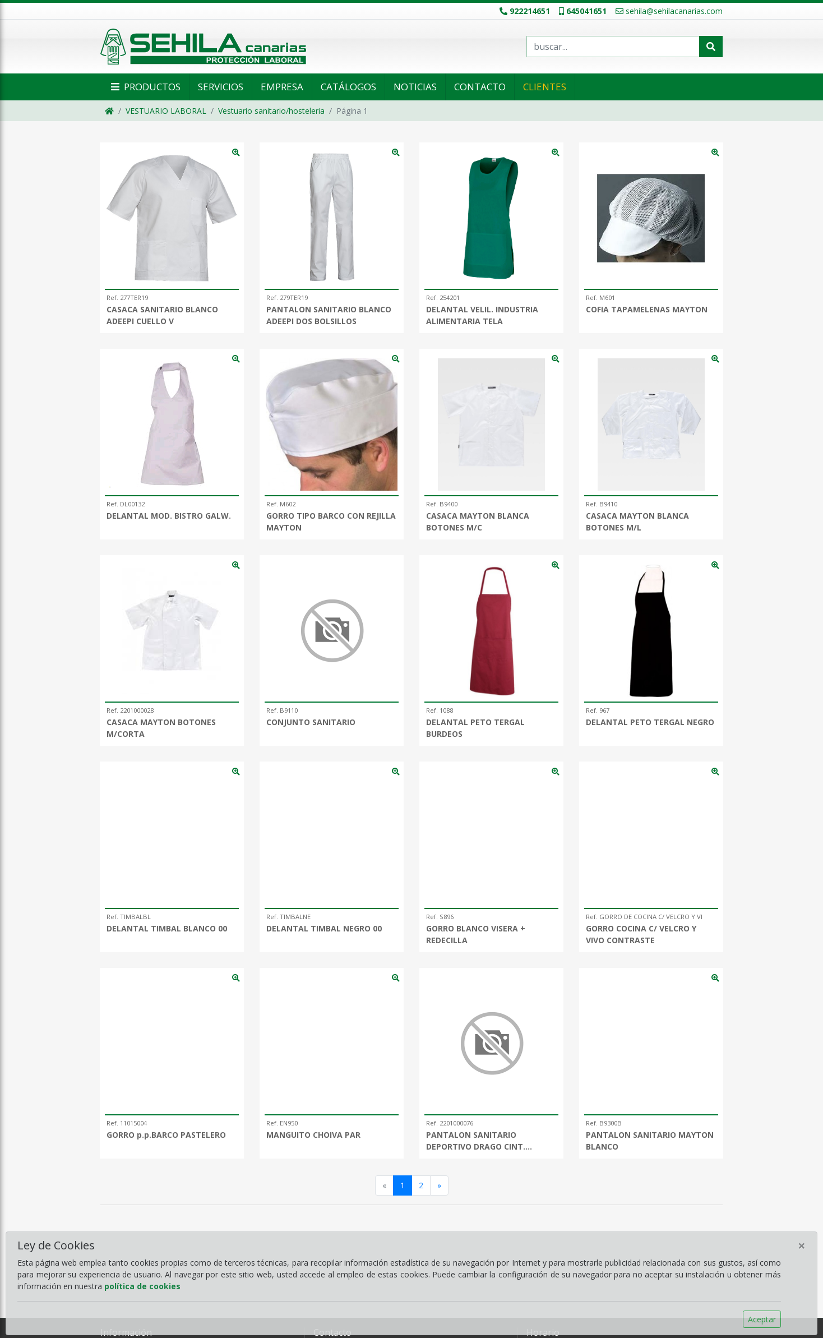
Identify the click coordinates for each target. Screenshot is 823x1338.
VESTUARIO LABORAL (166, 110)
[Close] (802, 1245)
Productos (145, 86)
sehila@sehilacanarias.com (669, 11)
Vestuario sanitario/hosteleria (271, 110)
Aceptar (762, 1319)
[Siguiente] (439, 1185)
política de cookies (142, 1286)
